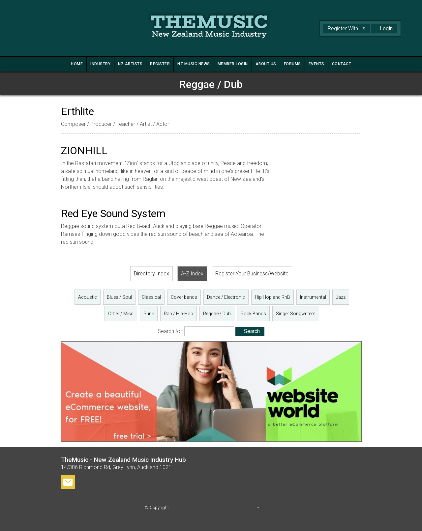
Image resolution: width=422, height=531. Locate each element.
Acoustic (87, 297)
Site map (268, 507)
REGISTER (160, 64)
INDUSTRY (100, 64)
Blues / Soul (119, 297)
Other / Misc (121, 313)
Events (316, 64)
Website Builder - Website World (211, 520)
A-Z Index (192, 273)
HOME (77, 64)
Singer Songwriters (296, 313)
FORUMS (292, 64)
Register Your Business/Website (251, 273)
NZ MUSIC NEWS (193, 64)
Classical (151, 297)
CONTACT (341, 64)
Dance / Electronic (226, 297)
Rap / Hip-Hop (178, 313)
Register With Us (346, 28)
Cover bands (184, 297)
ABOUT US (266, 64)
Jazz (341, 297)
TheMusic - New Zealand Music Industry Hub (213, 507)
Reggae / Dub (217, 313)
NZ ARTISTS (130, 64)
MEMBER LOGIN (233, 64)
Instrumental (313, 297)
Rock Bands (253, 313)
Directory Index (151, 273)
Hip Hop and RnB (272, 297)
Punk (148, 313)
